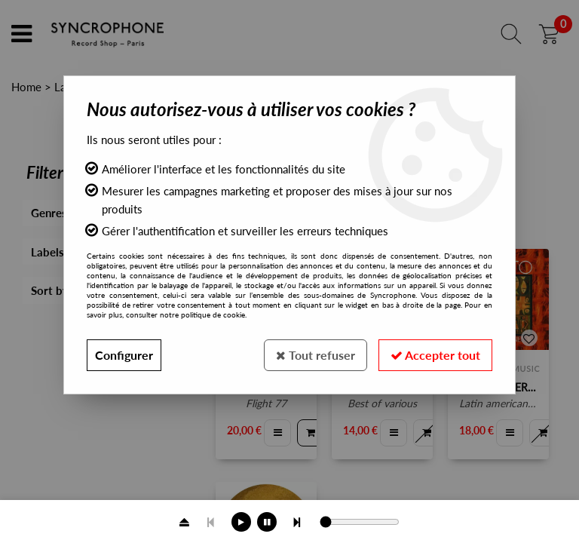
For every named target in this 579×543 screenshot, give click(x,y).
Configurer (124, 355)
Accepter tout (435, 355)
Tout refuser (315, 355)
